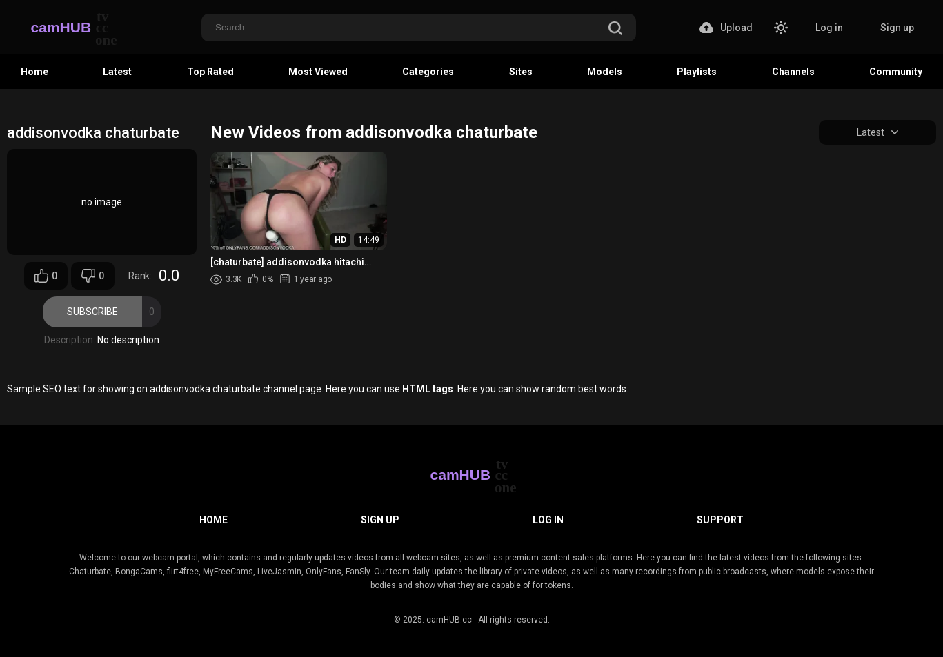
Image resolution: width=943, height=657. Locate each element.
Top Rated (210, 71)
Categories (428, 71)
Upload (726, 27)
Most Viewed (318, 71)
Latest (117, 71)
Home (34, 71)
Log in (829, 27)
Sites (521, 71)
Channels (793, 71)
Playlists (697, 71)
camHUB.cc (449, 620)
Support (720, 519)
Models (604, 71)
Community (895, 71)
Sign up (897, 27)
